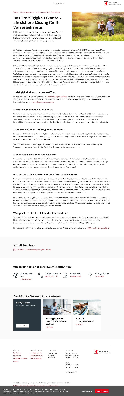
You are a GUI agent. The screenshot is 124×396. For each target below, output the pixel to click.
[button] (22, 326)
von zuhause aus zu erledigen (43, 102)
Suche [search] (56, 3)
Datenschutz (29, 386)
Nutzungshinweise (39, 386)
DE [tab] (61, 3)
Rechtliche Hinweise (19, 386)
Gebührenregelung (36, 358)
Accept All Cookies (102, 392)
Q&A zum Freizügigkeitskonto (98, 228)
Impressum (49, 386)
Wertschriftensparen (37, 356)
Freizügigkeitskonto (36, 353)
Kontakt (15, 361)
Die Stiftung (16, 353)
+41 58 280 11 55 (64, 383)
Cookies (55, 386)
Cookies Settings (87, 392)
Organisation (17, 356)
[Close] (121, 392)
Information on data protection (29, 394)
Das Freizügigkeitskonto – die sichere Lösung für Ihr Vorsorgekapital (40, 12)
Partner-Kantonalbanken (20, 358)
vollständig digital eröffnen (57, 97)
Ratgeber (16, 12)
